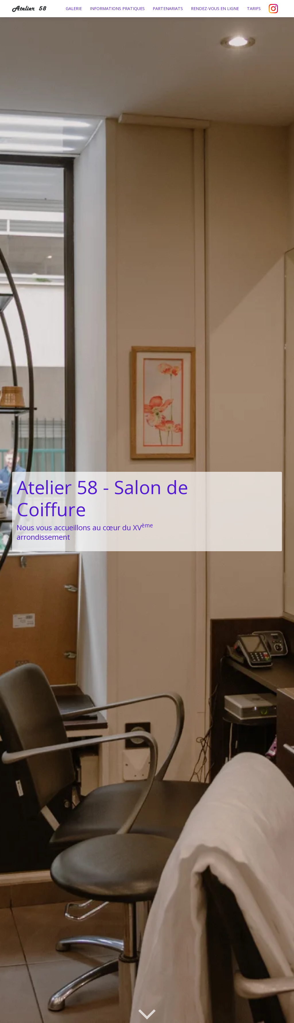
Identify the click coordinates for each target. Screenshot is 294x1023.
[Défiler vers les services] (147, 1014)
